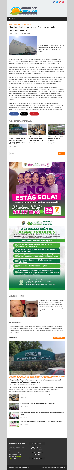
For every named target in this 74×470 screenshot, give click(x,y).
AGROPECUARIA (12, 376)
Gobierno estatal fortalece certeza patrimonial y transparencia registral (36, 138)
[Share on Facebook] (14, 113)
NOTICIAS (43, 377)
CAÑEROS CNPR (45, 376)
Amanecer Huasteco (25, 33)
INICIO (19, 24)
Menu (13, 18)
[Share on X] (24, 113)
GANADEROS (17, 377)
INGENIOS (22, 377)
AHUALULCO (20, 376)
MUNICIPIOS (32, 377)
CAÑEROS (32, 376)
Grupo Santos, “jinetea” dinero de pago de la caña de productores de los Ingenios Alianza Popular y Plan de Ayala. (17, 140)
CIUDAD (11, 24)
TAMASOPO (49, 377)
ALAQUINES (26, 376)
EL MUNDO (61, 376)
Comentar (32, 384)
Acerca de (16, 456)
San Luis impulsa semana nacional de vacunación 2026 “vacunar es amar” (41, 421)
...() (17, 332)
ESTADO (15, 24)
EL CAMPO (56, 376)
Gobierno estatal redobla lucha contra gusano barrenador (55, 138)
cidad (13, 458)
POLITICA (29, 24)
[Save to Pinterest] (34, 113)
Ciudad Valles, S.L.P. (15, 454)
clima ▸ (37, 458)
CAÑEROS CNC (38, 376)
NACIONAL (24, 24)
